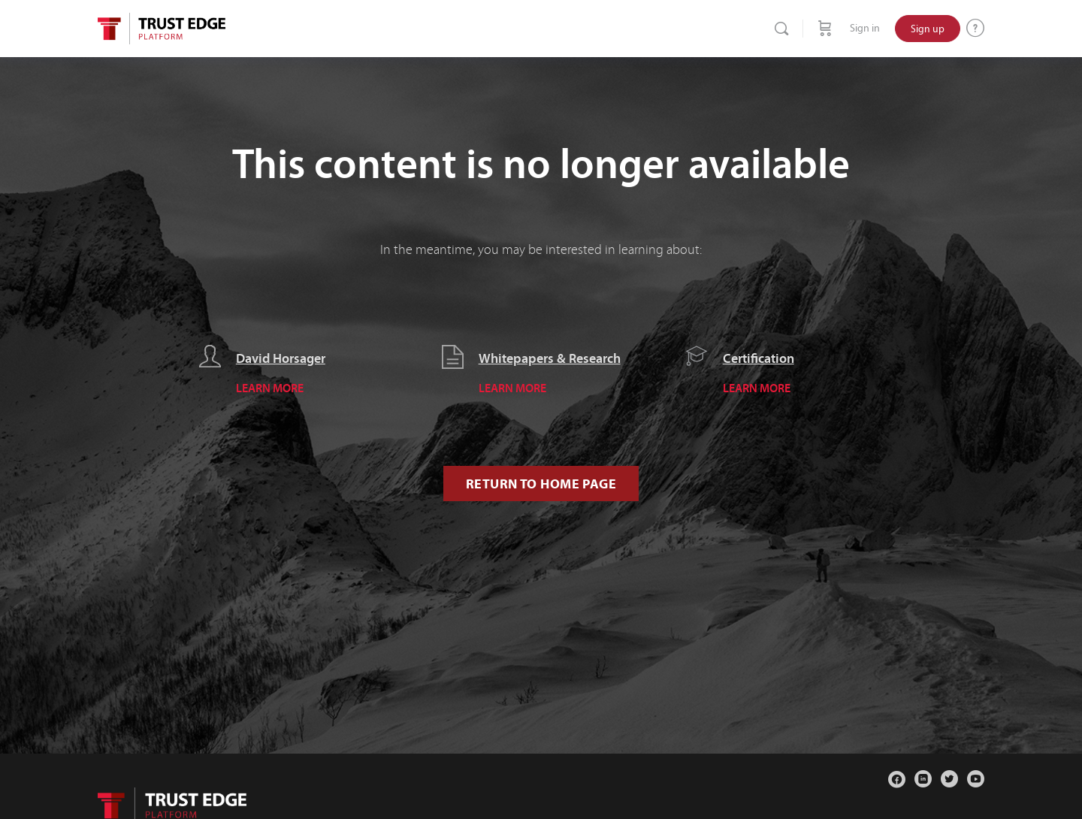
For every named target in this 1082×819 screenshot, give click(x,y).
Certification (758, 358)
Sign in (865, 28)
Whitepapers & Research (550, 358)
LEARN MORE (270, 387)
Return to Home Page (541, 483)
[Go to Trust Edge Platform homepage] (161, 27)
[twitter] (949, 778)
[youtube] (975, 778)
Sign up (927, 28)
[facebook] (896, 778)
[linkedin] (923, 778)
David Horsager (280, 358)
